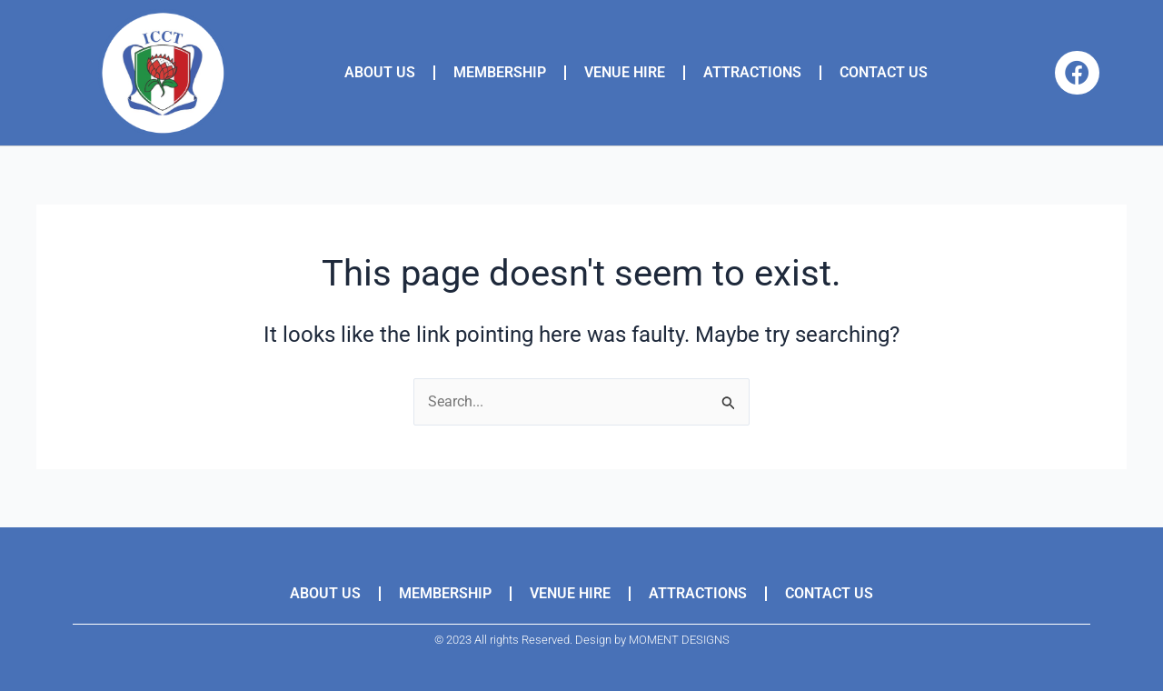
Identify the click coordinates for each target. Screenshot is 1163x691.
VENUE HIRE (624, 72)
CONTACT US (884, 72)
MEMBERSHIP (499, 72)
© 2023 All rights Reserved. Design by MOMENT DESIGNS (582, 639)
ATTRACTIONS (752, 72)
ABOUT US (379, 72)
